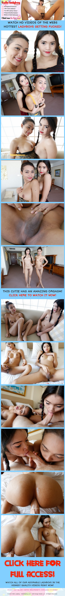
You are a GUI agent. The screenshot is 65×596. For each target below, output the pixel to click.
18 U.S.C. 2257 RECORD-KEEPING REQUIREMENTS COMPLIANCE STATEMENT (32, 590)
